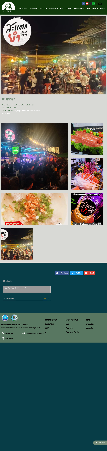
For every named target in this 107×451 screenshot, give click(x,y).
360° (41, 9)
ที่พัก (62, 9)
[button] (100, 443)
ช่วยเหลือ (102, 9)
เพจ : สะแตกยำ (6, 114)
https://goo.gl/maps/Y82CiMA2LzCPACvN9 (27, 111)
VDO (46, 9)
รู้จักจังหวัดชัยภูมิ (23, 9)
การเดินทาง (95, 9)
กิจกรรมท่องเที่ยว (53, 9)
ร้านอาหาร (69, 9)
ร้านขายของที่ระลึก (79, 9)
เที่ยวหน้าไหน (34, 9)
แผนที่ (88, 9)
